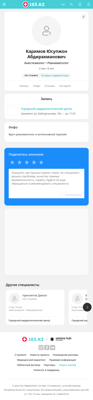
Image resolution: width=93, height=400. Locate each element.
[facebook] (46, 347)
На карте (65, 86)
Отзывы (50, 86)
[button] (4, 4)
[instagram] (41, 347)
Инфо (36, 86)
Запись (24, 86)
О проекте (20, 354)
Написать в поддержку (46, 370)
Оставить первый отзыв (54, 75)
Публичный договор (28, 365)
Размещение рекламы (65, 354)
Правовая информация (62, 359)
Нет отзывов (29, 298)
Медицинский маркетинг (31, 359)
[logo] (34, 4)
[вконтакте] (52, 347)
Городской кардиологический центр (46, 109)
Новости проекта (39, 354)
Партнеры (49, 365)
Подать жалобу (67, 365)
